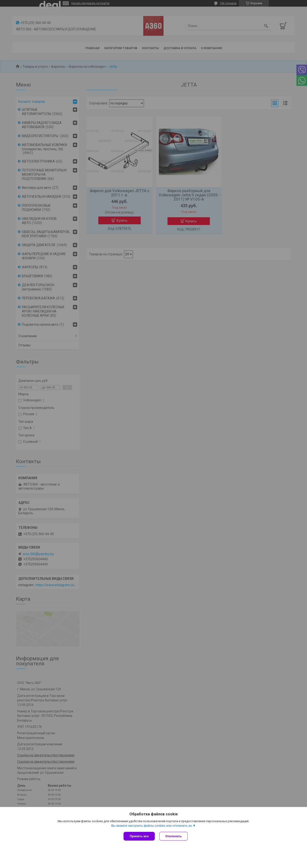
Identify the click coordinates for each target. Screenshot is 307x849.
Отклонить (174, 836)
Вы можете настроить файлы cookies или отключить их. (152, 826)
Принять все (139, 836)
